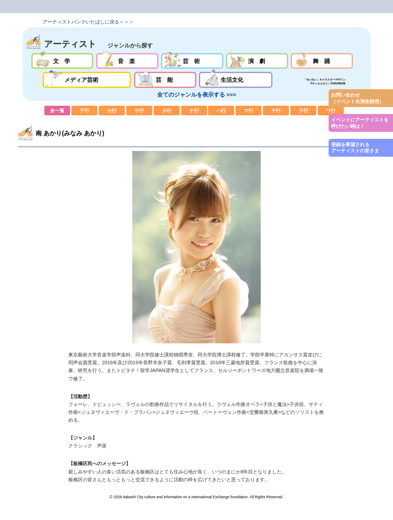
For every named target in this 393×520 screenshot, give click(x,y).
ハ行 (221, 110)
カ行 (112, 110)
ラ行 (303, 110)
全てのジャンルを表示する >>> (196, 94)
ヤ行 (276, 110)
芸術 (192, 61)
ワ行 (331, 110)
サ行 (139, 110)
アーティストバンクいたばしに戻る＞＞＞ (88, 21)
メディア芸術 (87, 80)
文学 (62, 61)
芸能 (165, 80)
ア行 (84, 110)
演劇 (257, 61)
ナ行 (194, 110)
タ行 (167, 110)
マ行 (248, 110)
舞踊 (322, 61)
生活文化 (235, 80)
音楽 (127, 61)
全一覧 (57, 110)
